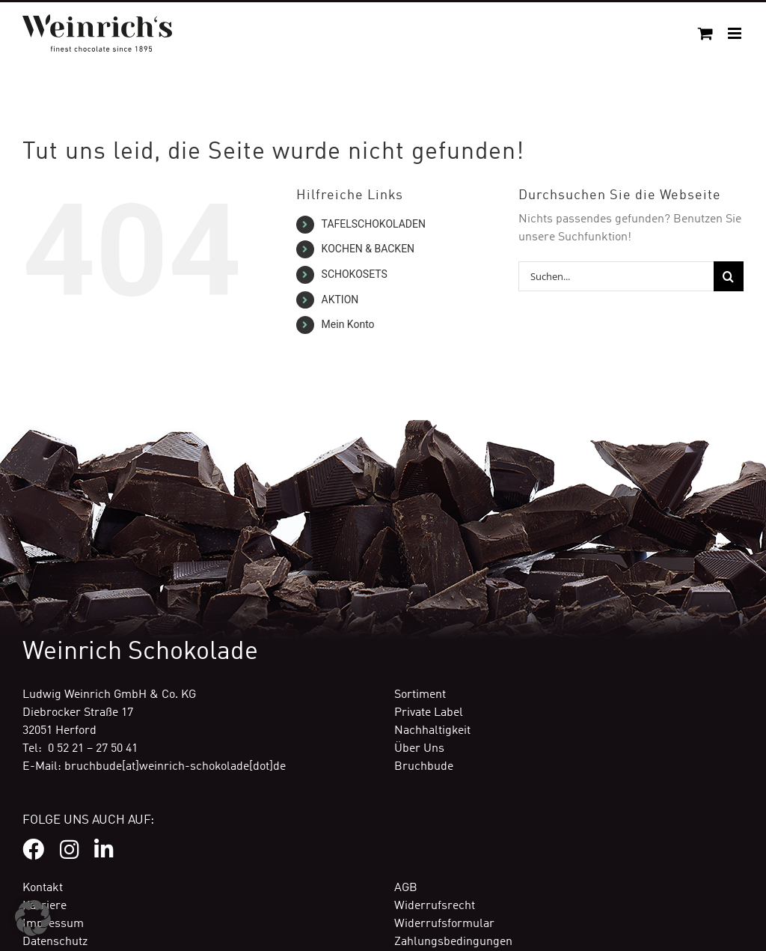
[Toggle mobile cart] (705, 33)
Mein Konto (348, 324)
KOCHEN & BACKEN (368, 249)
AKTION (340, 300)
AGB (405, 888)
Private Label (428, 713)
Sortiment (420, 695)
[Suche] (729, 276)
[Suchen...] (616, 276)
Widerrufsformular (444, 924)
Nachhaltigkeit (432, 731)
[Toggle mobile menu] (736, 33)
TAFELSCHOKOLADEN (374, 224)
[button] (33, 918)
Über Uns (419, 749)
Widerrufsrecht (434, 906)
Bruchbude (423, 767)
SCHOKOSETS (354, 274)
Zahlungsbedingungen (453, 942)
